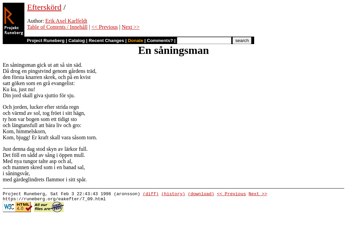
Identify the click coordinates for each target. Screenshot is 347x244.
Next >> (131, 27)
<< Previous (104, 27)
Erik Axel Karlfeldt (66, 21)
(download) (201, 194)
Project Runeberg (45, 40)
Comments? (160, 40)
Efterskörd (44, 7)
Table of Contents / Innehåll (57, 27)
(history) (173, 194)
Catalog (76, 40)
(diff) (151, 194)
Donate (135, 40)
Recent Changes (106, 40)
